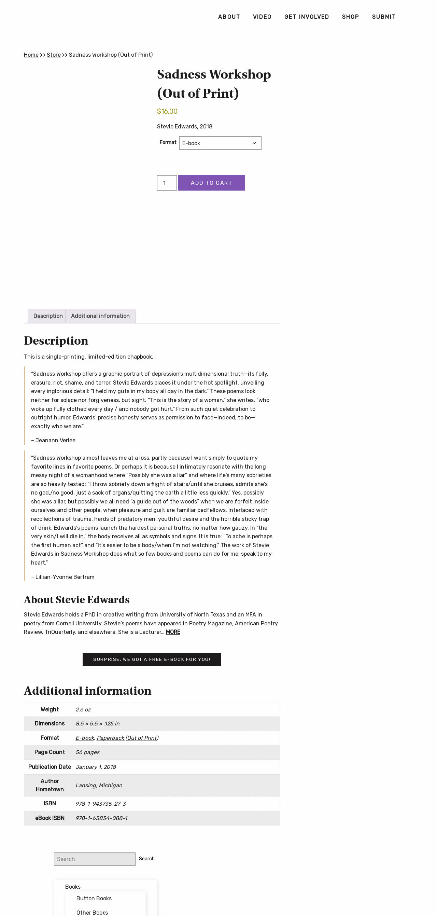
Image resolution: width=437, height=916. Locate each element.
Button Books (361, 113)
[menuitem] (229, 17)
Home (31, 55)
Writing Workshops (356, 187)
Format (168, 142)
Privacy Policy (272, 886)
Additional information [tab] (100, 316)
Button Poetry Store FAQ (351, 338)
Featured (344, 158)
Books (340, 101)
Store (54, 55)
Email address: (337, 251)
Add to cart (211, 183)
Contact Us (218, 897)
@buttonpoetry (346, 215)
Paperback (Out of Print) (127, 738)
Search (401, 73)
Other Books (360, 127)
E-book (84, 738)
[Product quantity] (167, 183)
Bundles (343, 144)
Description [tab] (48, 316)
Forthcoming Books (358, 173)
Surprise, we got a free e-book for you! (151, 659)
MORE (173, 632)
